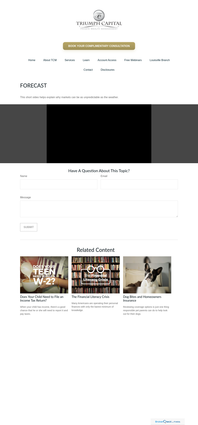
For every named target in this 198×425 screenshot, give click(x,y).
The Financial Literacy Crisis (90, 297)
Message (25, 197)
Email (104, 176)
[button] (31, 60)
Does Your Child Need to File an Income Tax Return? (41, 298)
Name (23, 176)
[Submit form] (28, 227)
